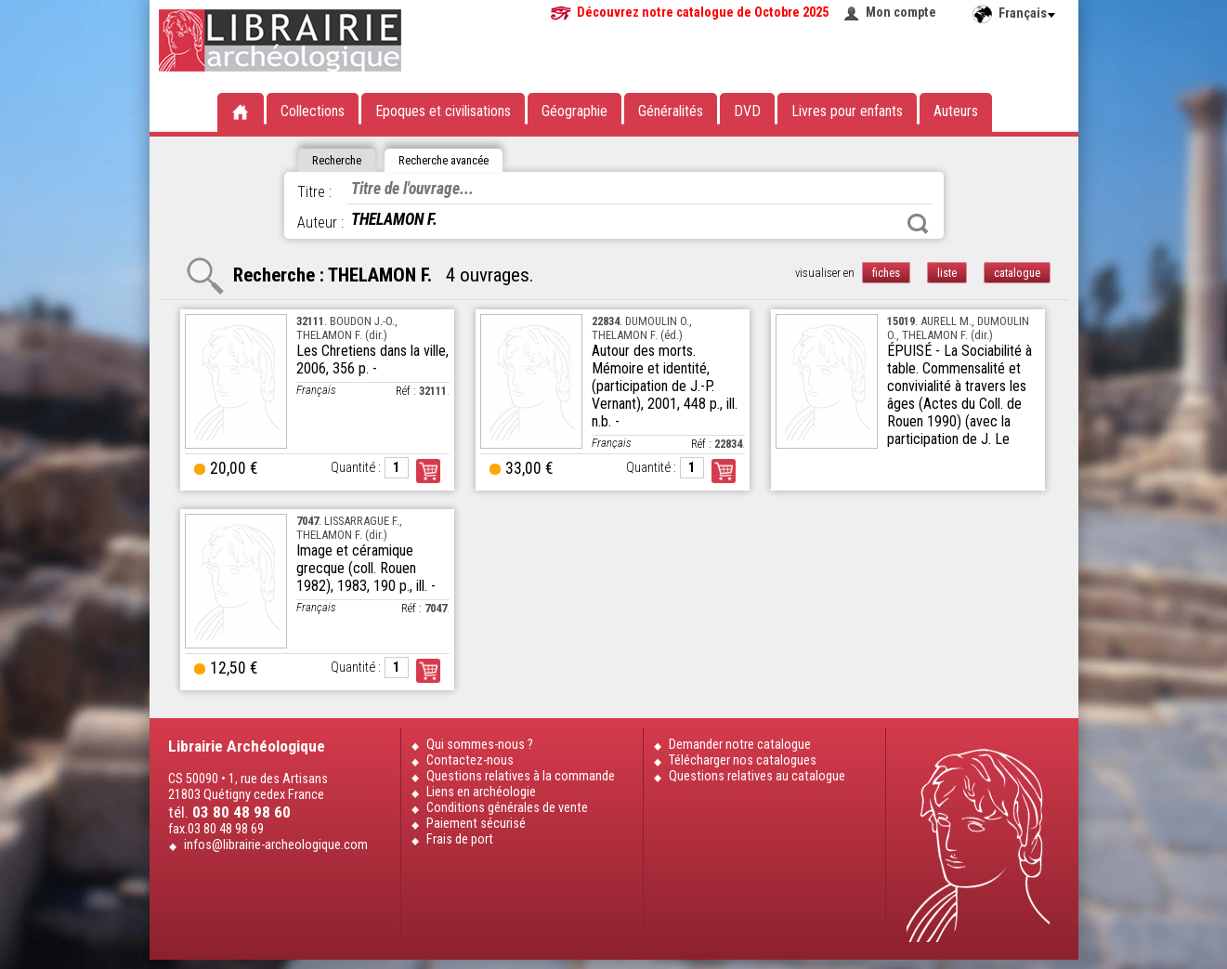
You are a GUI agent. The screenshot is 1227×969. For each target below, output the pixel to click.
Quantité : (356, 468)
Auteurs (955, 111)
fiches (886, 273)
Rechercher (918, 224)
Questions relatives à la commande (520, 776)
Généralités (670, 111)
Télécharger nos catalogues (742, 760)
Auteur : (320, 222)
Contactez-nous (470, 760)
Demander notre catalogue (740, 745)
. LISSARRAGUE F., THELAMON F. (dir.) (349, 528)
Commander (428, 471)
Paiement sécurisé (476, 824)
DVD (747, 111)
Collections (313, 111)
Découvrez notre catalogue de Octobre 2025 (703, 12)
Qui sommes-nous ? (479, 745)
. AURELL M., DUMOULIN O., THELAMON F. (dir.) (958, 328)
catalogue (1017, 273)
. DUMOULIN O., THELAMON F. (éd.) (642, 328)
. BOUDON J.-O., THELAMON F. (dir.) (347, 328)
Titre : (314, 192)
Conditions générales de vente (507, 808)
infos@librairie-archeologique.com (276, 845)
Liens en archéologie (481, 792)
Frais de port (459, 839)
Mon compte (901, 12)
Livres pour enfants (847, 111)
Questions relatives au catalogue (757, 776)
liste (947, 273)
